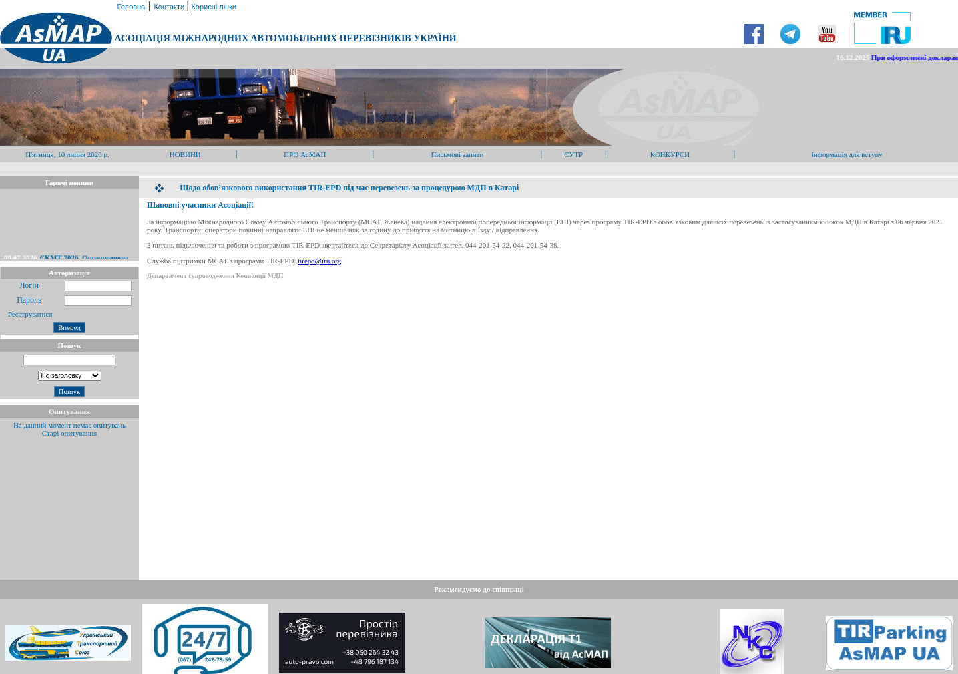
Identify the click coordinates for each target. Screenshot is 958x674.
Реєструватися (29, 314)
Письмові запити (457, 154)
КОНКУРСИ (670, 154)
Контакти (170, 7)
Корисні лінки (212, 7)
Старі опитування (69, 433)
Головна (130, 7)
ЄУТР (573, 154)
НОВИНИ (185, 154)
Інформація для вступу (847, 154)
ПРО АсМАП (305, 154)
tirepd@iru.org (319, 261)
